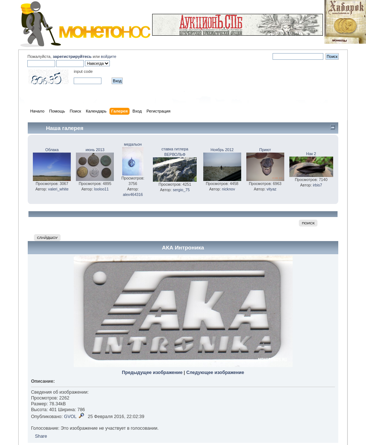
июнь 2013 (95, 149)
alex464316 (133, 194)
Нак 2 (311, 153)
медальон (133, 144)
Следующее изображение (215, 372)
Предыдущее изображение (152, 372)
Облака (52, 149)
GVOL (70, 416)
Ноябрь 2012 (222, 149)
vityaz (271, 189)
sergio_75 (181, 190)
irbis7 (317, 185)
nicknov (228, 189)
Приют (265, 149)
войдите (108, 56)
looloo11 (101, 189)
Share (41, 436)
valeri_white (58, 189)
